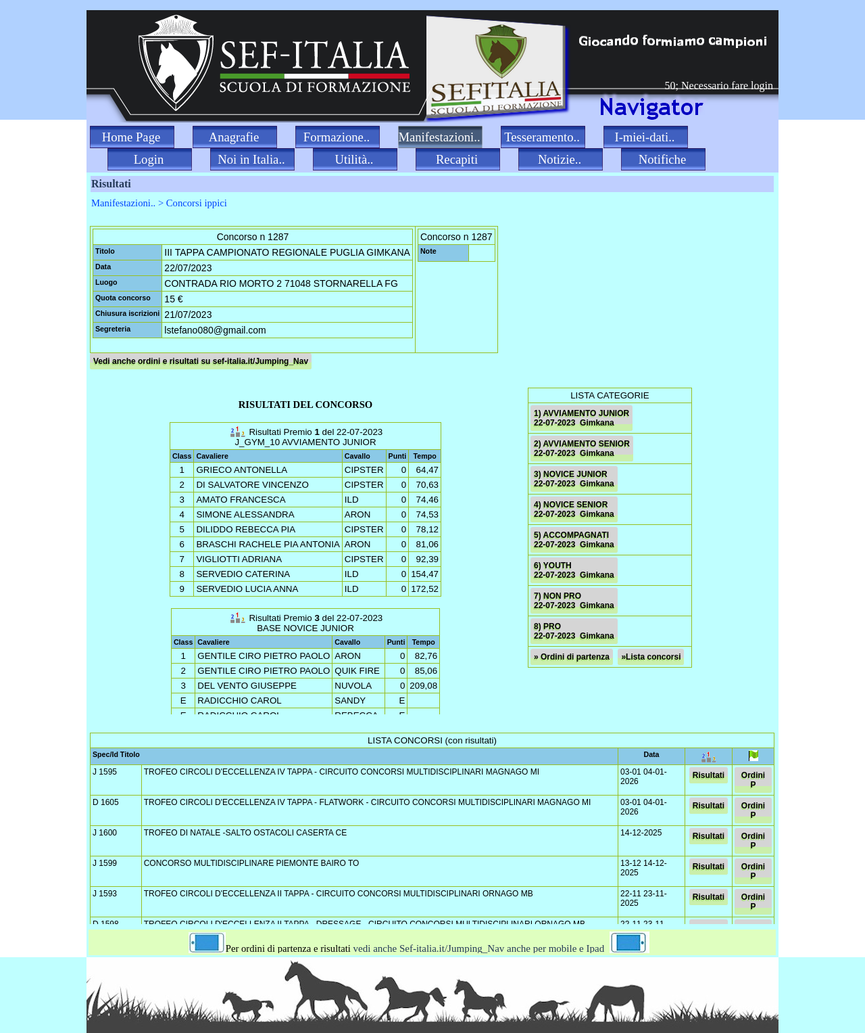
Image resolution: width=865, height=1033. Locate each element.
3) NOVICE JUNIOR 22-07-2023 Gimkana (574, 478)
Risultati (708, 775)
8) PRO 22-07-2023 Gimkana (574, 631)
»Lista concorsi (651, 657)
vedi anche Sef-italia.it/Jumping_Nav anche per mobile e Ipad (510, 948)
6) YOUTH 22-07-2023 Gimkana (574, 570)
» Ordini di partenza (572, 657)
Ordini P (753, 780)
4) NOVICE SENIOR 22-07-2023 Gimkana (574, 509)
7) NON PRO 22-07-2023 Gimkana (574, 600)
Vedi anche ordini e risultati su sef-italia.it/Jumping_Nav (200, 361)
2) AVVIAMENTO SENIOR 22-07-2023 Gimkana (582, 448)
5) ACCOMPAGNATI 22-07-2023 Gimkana (574, 539)
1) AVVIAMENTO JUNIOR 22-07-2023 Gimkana (581, 418)
